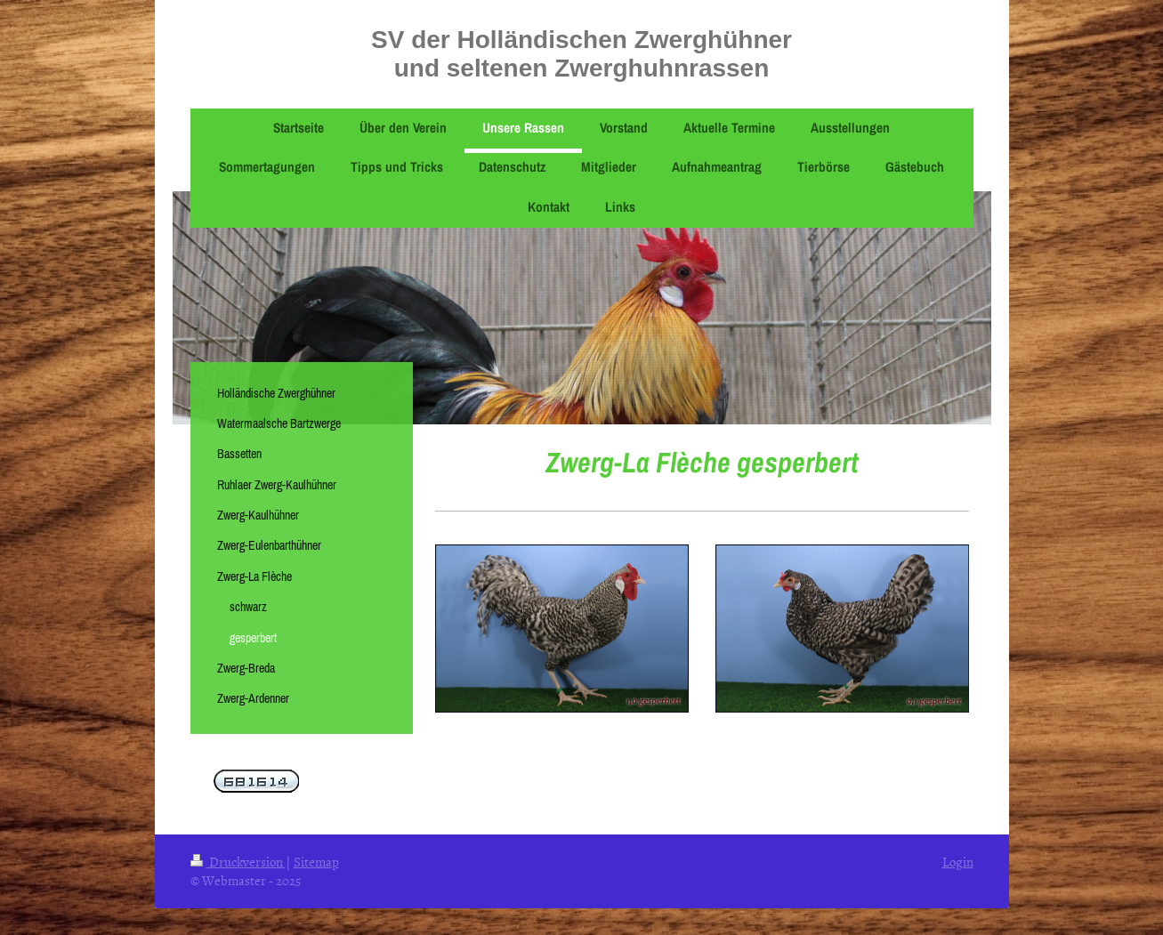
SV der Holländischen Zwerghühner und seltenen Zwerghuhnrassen (581, 54)
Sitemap (316, 861)
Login (957, 861)
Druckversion (238, 861)
